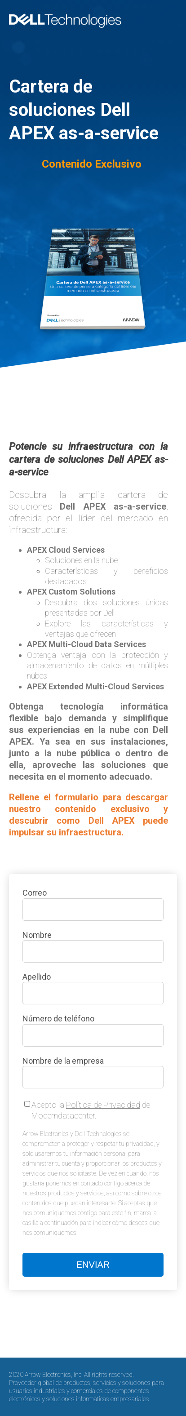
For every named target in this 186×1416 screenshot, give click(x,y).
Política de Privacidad (103, 1105)
